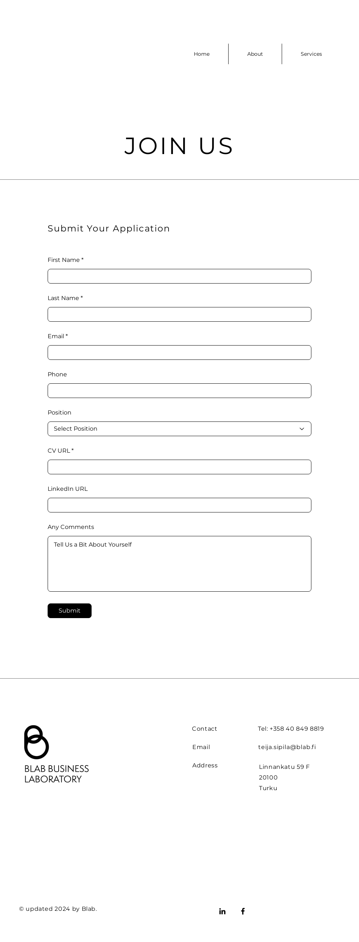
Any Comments (71, 527)
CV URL (59, 451)
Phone (57, 374)
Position (59, 413)
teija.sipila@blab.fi (287, 747)
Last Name (63, 298)
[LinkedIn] (222, 911)
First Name (64, 260)
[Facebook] (242, 911)
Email (56, 336)
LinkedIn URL (68, 489)
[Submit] (70, 610)
